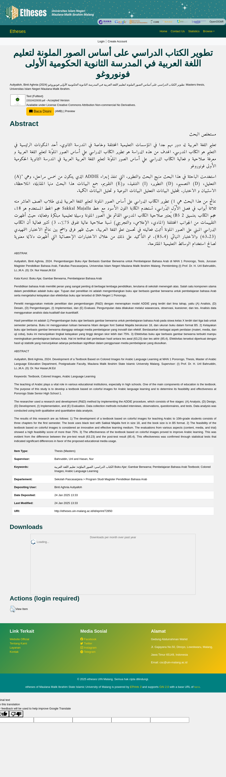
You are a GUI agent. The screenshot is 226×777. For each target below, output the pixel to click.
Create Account (117, 41)
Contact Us (178, 31)
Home (163, 31)
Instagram (88, 647)
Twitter (86, 643)
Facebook (88, 639)
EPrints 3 (135, 687)
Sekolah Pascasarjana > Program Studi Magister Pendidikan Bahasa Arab (100, 479)
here (197, 687)
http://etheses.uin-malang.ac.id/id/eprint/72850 (83, 511)
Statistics (194, 31)
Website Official (19, 639)
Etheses (18, 31)
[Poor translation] (16, 714)
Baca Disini (40, 111)
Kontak (14, 651)
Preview (70, 111)
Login (101, 41)
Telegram (88, 651)
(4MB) (44, 111)
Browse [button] (208, 31)
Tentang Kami (18, 643)
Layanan (15, 647)
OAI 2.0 (164, 687)
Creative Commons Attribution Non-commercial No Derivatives (96, 105)
